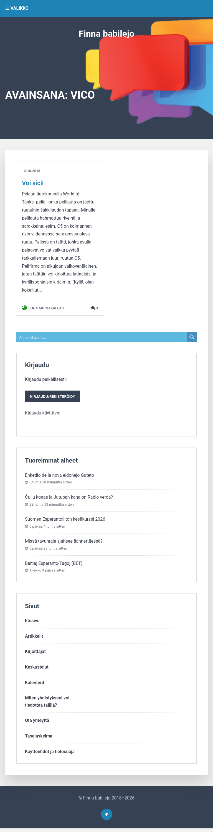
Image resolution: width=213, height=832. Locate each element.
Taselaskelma (38, 737)
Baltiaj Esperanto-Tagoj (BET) (53, 565)
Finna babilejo (107, 33)
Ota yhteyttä (37, 722)
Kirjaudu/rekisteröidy (55, 397)
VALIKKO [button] (17, 8)
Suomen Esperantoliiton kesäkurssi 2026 (65, 520)
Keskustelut (37, 668)
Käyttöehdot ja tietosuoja (50, 753)
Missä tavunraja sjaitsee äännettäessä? (64, 542)
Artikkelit (34, 637)
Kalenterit (34, 684)
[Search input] (102, 337)
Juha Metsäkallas (43, 308)
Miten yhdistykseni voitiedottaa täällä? (47, 703)
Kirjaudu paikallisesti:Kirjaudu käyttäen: (55, 397)
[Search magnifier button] (192, 337)
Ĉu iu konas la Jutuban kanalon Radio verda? (69, 498)
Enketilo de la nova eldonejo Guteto (59, 477)
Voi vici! (33, 183)
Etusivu (32, 622)
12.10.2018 (31, 171)
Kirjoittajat (35, 653)
